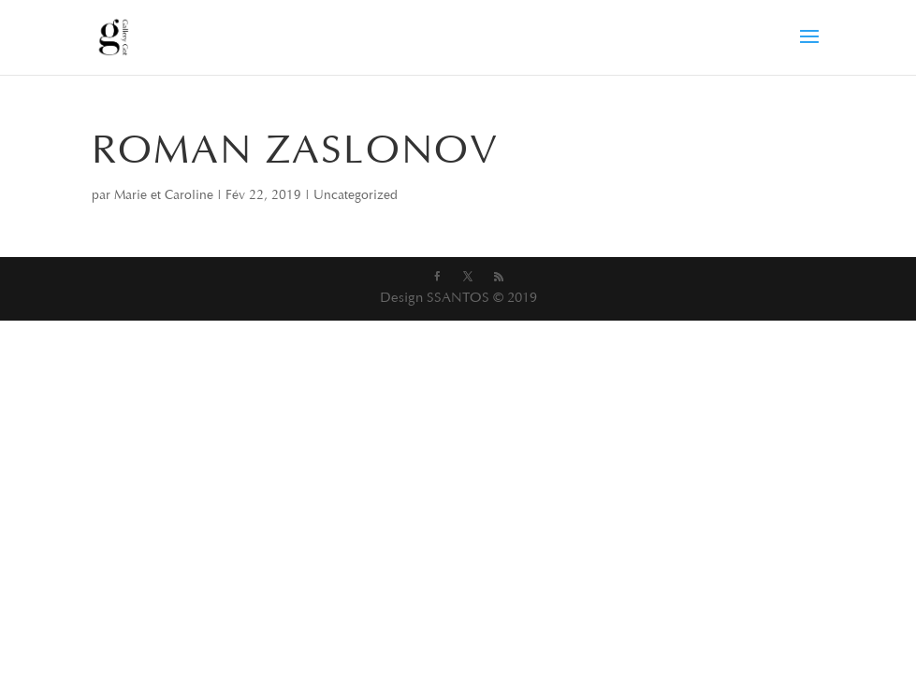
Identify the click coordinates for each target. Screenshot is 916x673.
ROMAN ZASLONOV (295, 153)
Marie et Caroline (163, 196)
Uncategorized (355, 196)
